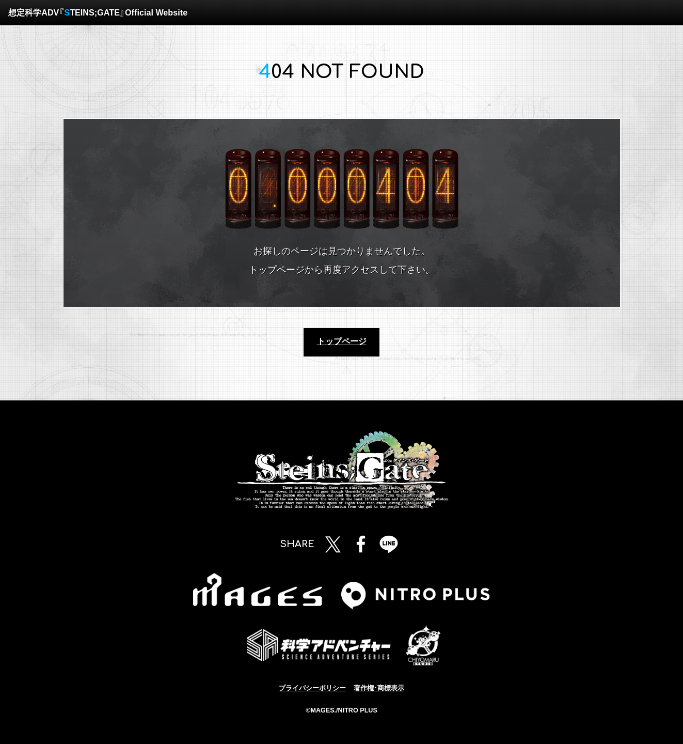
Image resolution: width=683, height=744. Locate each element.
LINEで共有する (389, 544)
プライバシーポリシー (312, 688)
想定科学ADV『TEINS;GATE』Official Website (97, 12)
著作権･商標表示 (379, 688)
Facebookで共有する (361, 544)
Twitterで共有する (333, 544)
